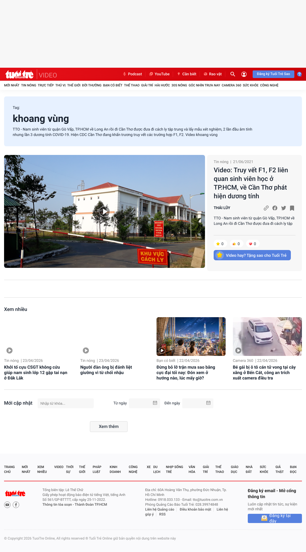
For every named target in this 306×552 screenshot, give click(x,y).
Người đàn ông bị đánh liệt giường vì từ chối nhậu (106, 370)
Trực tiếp (46, 85)
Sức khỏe (251, 85)
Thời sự (70, 469)
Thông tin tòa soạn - (59, 505)
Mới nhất (11, 85)
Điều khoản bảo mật (195, 510)
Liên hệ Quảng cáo (159, 510)
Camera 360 (231, 85)
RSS (162, 514)
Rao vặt (212, 74)
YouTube (159, 74)
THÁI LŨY (222, 208)
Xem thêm (109, 426)
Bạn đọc (293, 469)
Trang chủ (9, 469)
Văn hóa (191, 469)
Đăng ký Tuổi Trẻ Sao (273, 74)
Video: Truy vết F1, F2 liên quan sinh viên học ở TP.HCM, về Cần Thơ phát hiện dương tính (251, 183)
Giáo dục (235, 469)
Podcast (132, 74)
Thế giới (73, 85)
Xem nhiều (15, 309)
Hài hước (162, 85)
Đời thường (92, 85)
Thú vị (60, 85)
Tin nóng (28, 85)
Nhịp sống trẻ (174, 469)
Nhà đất (249, 469)
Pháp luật (97, 469)
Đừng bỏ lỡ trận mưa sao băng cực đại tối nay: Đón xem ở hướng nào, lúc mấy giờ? (186, 373)
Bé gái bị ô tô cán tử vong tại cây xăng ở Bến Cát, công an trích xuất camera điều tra (264, 373)
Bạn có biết (112, 85)
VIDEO (48, 75)
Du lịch (156, 469)
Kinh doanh (115, 469)
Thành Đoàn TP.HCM (91, 505)
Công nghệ (269, 85)
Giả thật (279, 469)
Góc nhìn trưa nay (204, 85)
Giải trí (147, 85)
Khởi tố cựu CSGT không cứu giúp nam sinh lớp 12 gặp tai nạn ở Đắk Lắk (35, 373)
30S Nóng (179, 85)
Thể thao (131, 85)
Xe (149, 467)
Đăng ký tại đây (280, 518)
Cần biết (186, 74)
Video (58, 467)
